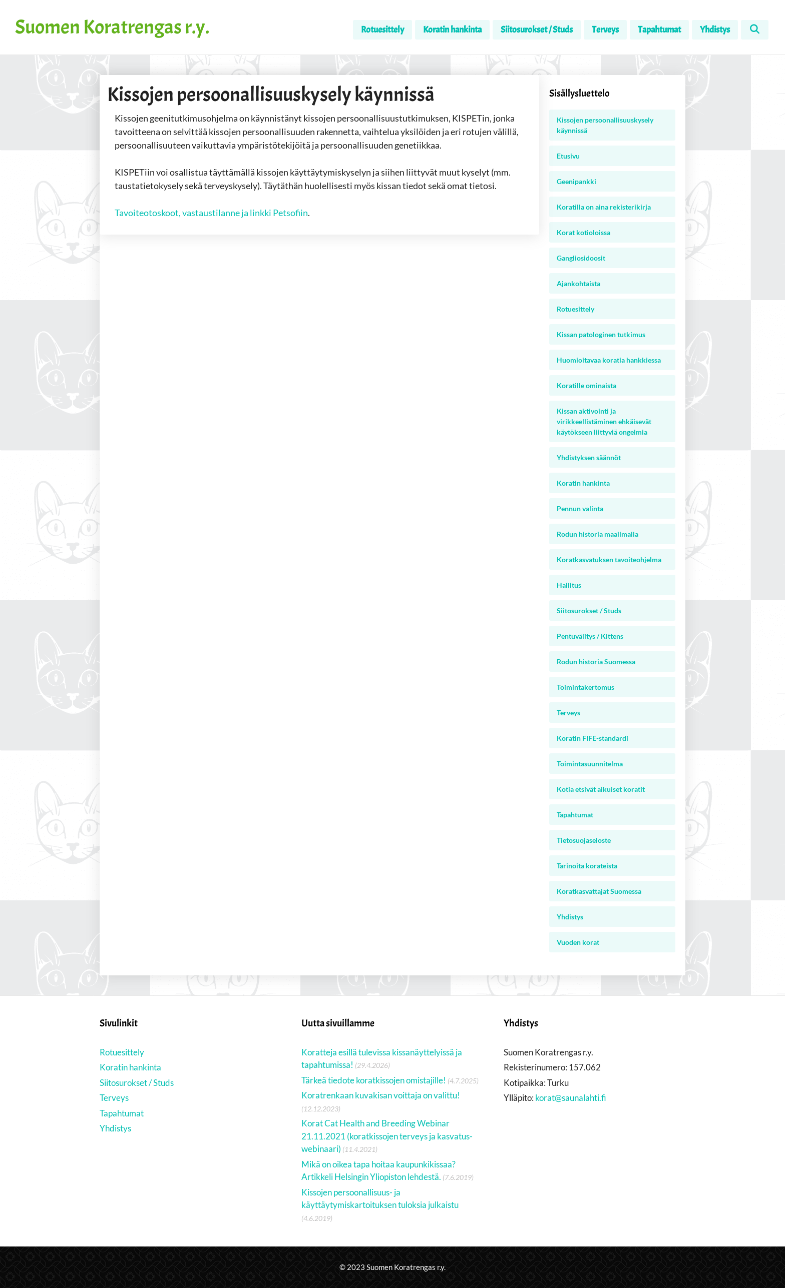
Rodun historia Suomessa (596, 661)
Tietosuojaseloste (584, 840)
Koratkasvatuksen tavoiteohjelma (609, 559)
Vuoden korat (578, 942)
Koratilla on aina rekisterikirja (604, 207)
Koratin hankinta (452, 30)
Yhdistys (715, 30)
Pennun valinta (580, 508)
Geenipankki (576, 181)
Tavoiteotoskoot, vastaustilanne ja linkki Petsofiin (211, 212)
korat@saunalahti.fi (570, 1097)
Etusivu (568, 156)
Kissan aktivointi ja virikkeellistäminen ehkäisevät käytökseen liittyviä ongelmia (604, 421)
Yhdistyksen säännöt (589, 457)
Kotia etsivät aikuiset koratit (601, 789)
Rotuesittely (382, 30)
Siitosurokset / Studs (537, 30)
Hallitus (569, 585)
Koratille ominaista (586, 385)
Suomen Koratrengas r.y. (112, 27)
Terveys (605, 30)
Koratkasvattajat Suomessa (599, 891)
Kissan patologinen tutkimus (601, 334)
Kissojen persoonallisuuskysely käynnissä (605, 125)
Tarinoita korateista (587, 865)
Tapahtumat (659, 30)
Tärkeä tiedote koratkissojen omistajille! (373, 1080)
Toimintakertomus (585, 687)
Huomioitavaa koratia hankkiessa (609, 360)
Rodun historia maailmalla (597, 534)
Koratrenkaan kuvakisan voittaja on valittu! (380, 1095)
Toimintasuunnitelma (590, 763)
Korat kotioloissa (583, 232)
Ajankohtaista (578, 283)
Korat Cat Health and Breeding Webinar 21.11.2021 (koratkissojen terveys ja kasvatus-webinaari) (387, 1136)
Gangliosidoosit (581, 258)
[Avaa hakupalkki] (754, 30)
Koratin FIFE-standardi (592, 738)
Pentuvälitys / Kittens (590, 636)
